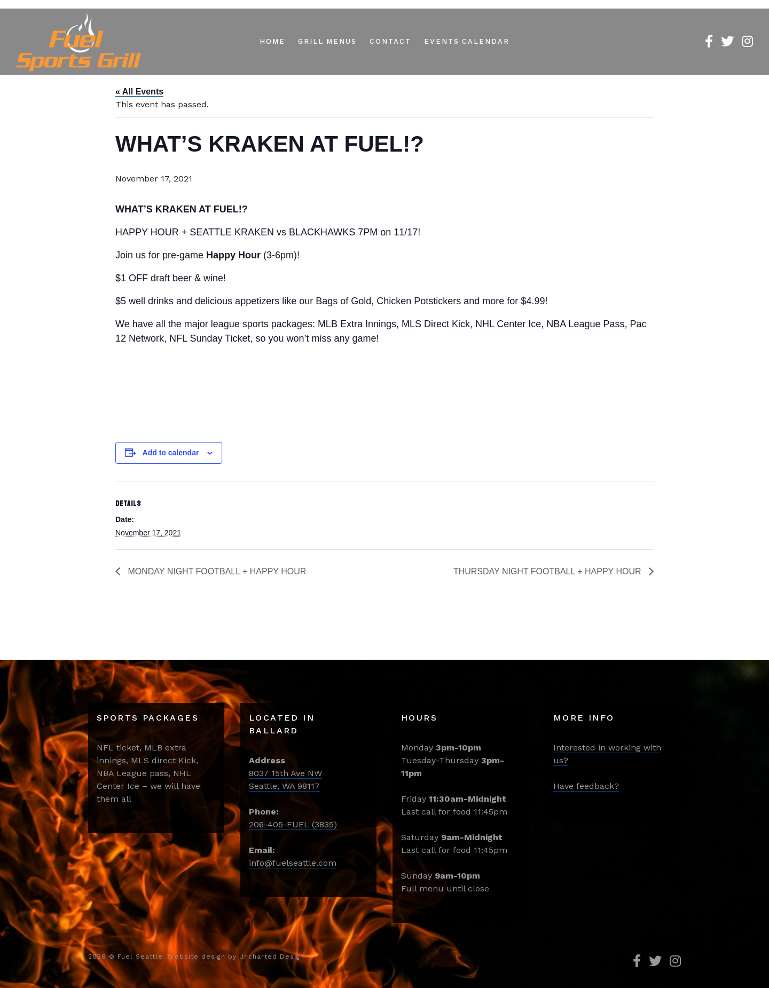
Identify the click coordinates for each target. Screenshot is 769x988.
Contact (390, 41)
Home (272, 41)
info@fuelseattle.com (292, 863)
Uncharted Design (271, 956)
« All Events (139, 91)
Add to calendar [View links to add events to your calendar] (171, 452)
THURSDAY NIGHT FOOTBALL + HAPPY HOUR (548, 571)
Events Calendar (466, 41)
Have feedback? (586, 786)
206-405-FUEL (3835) (293, 824)
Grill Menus (327, 41)
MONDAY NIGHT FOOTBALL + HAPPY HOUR (215, 571)
